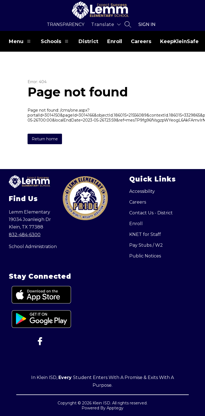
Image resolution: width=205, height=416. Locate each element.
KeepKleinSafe (179, 41)
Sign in (146, 24)
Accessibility (142, 191)
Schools (55, 41)
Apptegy (115, 408)
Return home (45, 138)
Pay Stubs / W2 (146, 245)
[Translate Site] (106, 24)
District (88, 41)
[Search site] (128, 24)
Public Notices (145, 256)
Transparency (65, 24)
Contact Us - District (151, 212)
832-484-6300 (25, 234)
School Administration (33, 246)
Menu (20, 41)
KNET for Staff (145, 234)
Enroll (114, 41)
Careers (141, 41)
